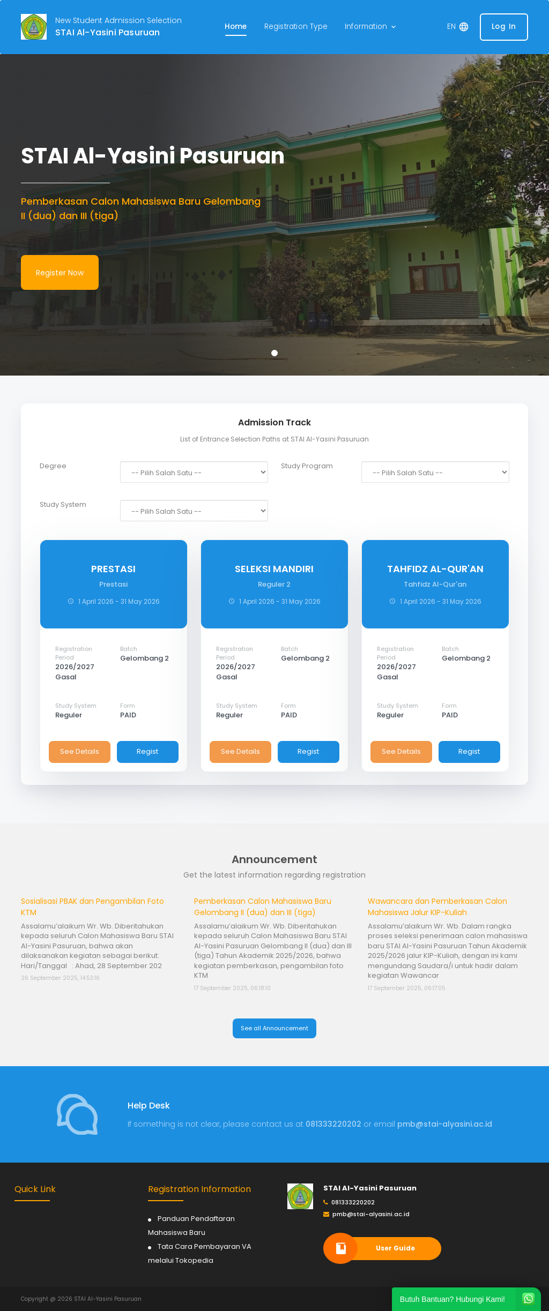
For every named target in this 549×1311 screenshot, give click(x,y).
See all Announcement (274, 1028)
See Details (79, 751)
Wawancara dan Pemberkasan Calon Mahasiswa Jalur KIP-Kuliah (437, 907)
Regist (147, 751)
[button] (371, 27)
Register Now (60, 272)
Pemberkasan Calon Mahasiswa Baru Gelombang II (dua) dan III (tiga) (262, 907)
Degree (53, 466)
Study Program (307, 466)
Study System (63, 505)
